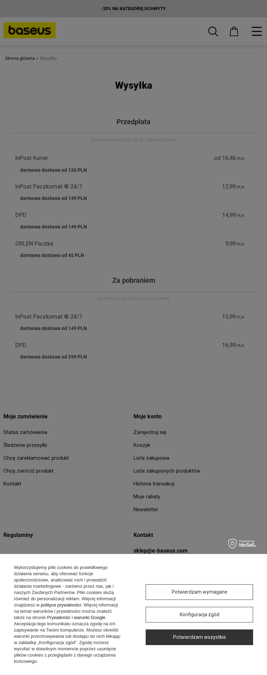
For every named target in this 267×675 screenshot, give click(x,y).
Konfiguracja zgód (199, 614)
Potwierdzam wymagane (199, 592)
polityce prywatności (61, 605)
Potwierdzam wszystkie (199, 637)
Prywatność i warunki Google (76, 617)
